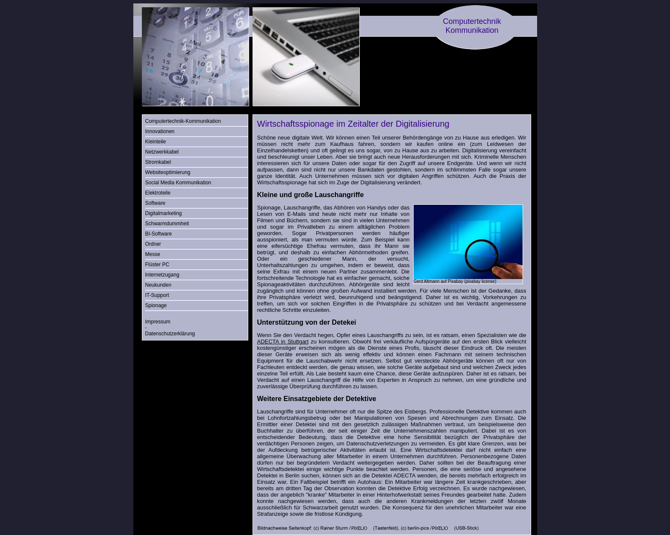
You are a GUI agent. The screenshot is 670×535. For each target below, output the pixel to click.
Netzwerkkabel (162, 152)
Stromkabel (158, 162)
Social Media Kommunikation (178, 183)
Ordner (153, 244)
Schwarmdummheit (167, 224)
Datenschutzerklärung (170, 334)
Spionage (156, 305)
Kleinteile (155, 142)
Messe (152, 254)
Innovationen (160, 131)
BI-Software (158, 234)
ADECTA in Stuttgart (283, 341)
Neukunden (158, 285)
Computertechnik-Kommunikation (183, 121)
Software (155, 203)
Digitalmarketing (163, 213)
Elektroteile (157, 193)
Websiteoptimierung (168, 172)
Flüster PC (157, 265)
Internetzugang (162, 275)
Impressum (157, 322)
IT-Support (157, 295)
